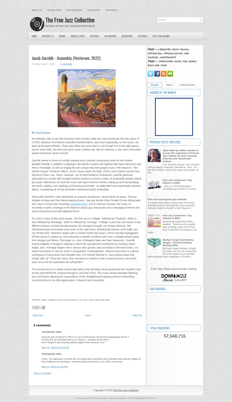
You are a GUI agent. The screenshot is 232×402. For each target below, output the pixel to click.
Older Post (137, 315)
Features (94, 36)
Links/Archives (187, 85)
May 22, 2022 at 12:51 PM (55, 347)
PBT (130, 398)
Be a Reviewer (74, 10)
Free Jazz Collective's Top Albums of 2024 (177, 217)
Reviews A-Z (48, 36)
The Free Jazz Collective (69, 20)
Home (34, 36)
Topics (169, 85)
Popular (155, 85)
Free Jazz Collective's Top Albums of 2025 (177, 181)
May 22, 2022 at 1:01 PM (55, 366)
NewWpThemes (93, 398)
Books (62, 36)
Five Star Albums (161, 36)
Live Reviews (110, 36)
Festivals (142, 36)
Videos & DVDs (78, 36)
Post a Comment (42, 373)
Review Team (54, 10)
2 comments (66, 64)
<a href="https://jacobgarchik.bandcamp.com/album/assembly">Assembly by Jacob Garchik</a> (86, 289)
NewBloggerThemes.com (145, 398)
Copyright (111, 10)
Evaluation (94, 10)
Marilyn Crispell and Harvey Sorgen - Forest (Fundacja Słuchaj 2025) (178, 242)
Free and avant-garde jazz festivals (167, 199)
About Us (37, 10)
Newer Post (38, 315)
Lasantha (122, 398)
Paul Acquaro (42, 132)
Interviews (127, 36)
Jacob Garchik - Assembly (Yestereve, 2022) (66, 58)
